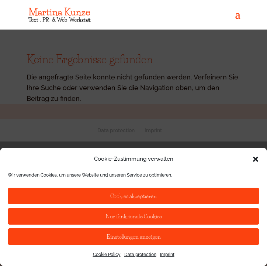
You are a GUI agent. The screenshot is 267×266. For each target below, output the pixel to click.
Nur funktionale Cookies (133, 216)
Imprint (167, 254)
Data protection (140, 254)
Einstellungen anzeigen (134, 236)
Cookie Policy (107, 254)
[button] (255, 159)
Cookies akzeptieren (133, 196)
